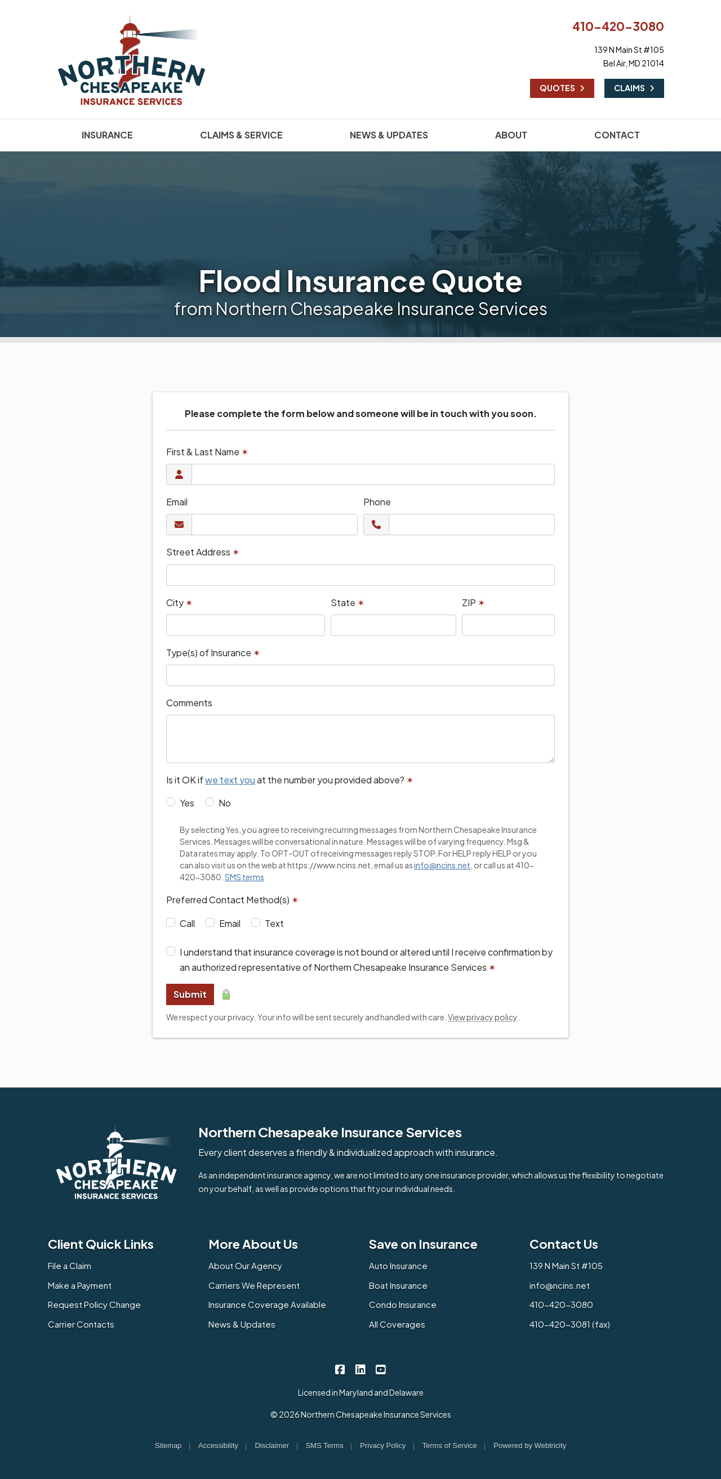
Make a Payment (80, 1285)
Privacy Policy (383, 1445)
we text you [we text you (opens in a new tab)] (230, 780)
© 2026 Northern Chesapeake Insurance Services (360, 1414)
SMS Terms (325, 1445)
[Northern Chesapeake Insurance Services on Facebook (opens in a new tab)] (340, 1369)
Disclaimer (272, 1445)
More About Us (253, 1244)
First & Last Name (207, 452)
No (225, 803)
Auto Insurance (398, 1265)
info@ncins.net (559, 1285)
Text (274, 923)
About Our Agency (245, 1265)
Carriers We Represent (254, 1285)
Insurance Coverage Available (267, 1304)
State (347, 602)
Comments (189, 703)
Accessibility (218, 1445)
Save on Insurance (423, 1244)
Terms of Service (449, 1445)
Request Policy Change (94, 1304)
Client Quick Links (101, 1244)
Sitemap (168, 1445)
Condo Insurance (403, 1304)
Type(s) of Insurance (213, 652)
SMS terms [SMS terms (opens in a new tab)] (244, 877)
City (179, 602)
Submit (190, 994)
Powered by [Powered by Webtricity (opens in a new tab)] (529, 1445)
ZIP (473, 602)
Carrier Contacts (81, 1324)
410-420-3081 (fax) (569, 1324)
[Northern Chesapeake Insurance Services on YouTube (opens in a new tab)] (381, 1369)
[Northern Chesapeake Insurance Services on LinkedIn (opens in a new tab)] (360, 1369)
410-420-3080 (618, 26)
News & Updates (241, 1324)
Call (187, 923)
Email (177, 502)
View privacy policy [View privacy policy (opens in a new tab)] (483, 1017)
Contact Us (563, 1244)
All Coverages (397, 1324)
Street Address (202, 552)
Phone (377, 502)
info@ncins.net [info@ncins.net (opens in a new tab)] (442, 865)
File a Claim (69, 1265)
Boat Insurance (398, 1285)
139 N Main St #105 (566, 1265)
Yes (187, 803)
